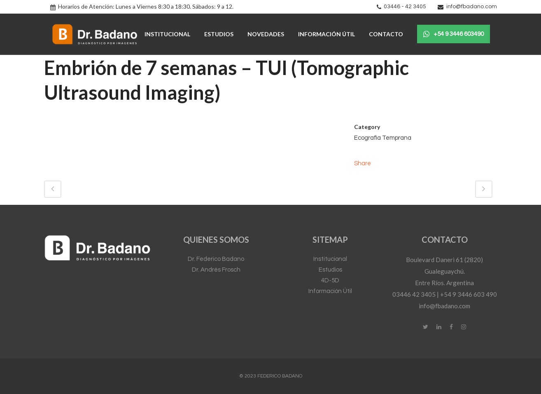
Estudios (330, 270)
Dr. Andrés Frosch (216, 270)
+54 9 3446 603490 (453, 34)
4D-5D (330, 280)
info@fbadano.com (471, 6)
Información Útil (330, 291)
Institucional (330, 259)
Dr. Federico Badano (216, 259)
